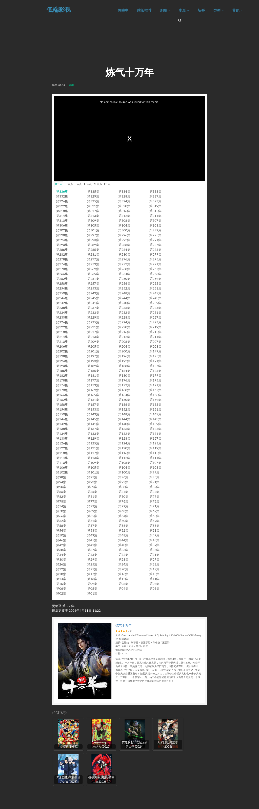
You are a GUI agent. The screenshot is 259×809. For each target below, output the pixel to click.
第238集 (62, 307)
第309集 (93, 220)
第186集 (62, 370)
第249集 (93, 293)
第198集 (62, 356)
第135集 (155, 429)
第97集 (92, 477)
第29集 (92, 559)
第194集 (62, 361)
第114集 (62, 458)
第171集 (155, 385)
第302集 (62, 230)
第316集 (124, 211)
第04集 (123, 588)
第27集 (154, 559)
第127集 (155, 438)
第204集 (124, 346)
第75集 (154, 501)
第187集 (155, 366)
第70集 (61, 511)
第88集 (123, 487)
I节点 (107, 184)
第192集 (124, 361)
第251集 (155, 288)
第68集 (123, 511)
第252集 (124, 288)
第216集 (124, 332)
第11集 (154, 579)
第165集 (93, 395)
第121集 (93, 448)
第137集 (93, 429)
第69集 (92, 511)
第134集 (62, 433)
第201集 (93, 351)
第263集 (155, 274)
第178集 (62, 380)
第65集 (92, 516)
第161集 (93, 399)
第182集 (62, 375)
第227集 (155, 317)
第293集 (93, 240)
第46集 (61, 540)
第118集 (62, 453)
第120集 (124, 448)
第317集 (93, 211)
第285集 (93, 249)
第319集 (155, 206)
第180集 (124, 375)
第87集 (154, 487)
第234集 (62, 312)
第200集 (124, 351)
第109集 (93, 462)
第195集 (155, 356)
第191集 (155, 361)
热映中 (123, 10)
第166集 (62, 395)
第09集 (92, 583)
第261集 (93, 278)
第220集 (124, 327)
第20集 (123, 569)
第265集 (93, 274)
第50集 (61, 535)
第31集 (154, 554)
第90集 (61, 487)
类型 (218, 10)
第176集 (124, 380)
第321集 (93, 206)
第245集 (93, 298)
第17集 (92, 574)
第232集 (124, 312)
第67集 (154, 511)
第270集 (62, 269)
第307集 (155, 220)
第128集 (124, 438)
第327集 (155, 196)
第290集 (62, 245)
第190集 (62, 366)
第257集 (93, 283)
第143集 (155, 419)
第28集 (123, 559)
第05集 (92, 588)
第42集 (61, 545)
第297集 (93, 235)
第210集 (62, 341)
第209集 (93, 341)
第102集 (62, 472)
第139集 (155, 424)
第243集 (155, 298)
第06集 (61, 588)
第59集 (154, 521)
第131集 (155, 433)
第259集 (155, 278)
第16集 (123, 574)
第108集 (124, 462)
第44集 (123, 540)
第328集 (124, 196)
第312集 (124, 215)
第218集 (62, 332)
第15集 (154, 574)
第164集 (124, 395)
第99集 (154, 472)
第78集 (61, 501)
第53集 (92, 530)
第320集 (124, 206)
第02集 (61, 593)
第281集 (93, 254)
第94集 (61, 482)
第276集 (124, 259)
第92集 (123, 482)
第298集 (62, 235)
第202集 (62, 351)
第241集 (93, 303)
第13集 (92, 579)
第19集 (154, 569)
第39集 (154, 545)
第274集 (62, 264)
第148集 (124, 414)
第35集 (154, 550)
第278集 (62, 259)
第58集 (61, 525)
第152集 (124, 409)
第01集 (92, 593)
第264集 (124, 274)
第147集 (155, 414)
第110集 (62, 462)
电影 (184, 10)
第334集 (124, 191)
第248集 (124, 293)
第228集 (124, 317)
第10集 (61, 583)
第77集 (92, 501)
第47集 (154, 535)
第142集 (62, 424)
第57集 (92, 525)
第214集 (62, 337)
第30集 (61, 559)
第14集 (61, 579)
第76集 (123, 501)
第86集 (61, 491)
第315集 (155, 211)
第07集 (154, 583)
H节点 (69, 184)
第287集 (155, 245)
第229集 (93, 317)
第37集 (92, 550)
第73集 (92, 506)
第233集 (93, 312)
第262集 (62, 278)
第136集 (124, 429)
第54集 (61, 530)
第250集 (62, 293)
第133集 (93, 433)
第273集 (93, 264)
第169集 (93, 390)
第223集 (155, 322)
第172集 (124, 385)
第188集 (124, 366)
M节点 (98, 184)
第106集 (62, 467)
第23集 (154, 564)
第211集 (155, 337)
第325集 (93, 201)
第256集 (124, 283)
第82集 (61, 496)
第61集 (92, 521)
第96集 (123, 477)
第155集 (155, 404)
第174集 (62, 385)
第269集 (93, 269)
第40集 (123, 545)
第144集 (124, 419)
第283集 (155, 249)
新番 (201, 10)
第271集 (155, 264)
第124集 (124, 443)
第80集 (123, 496)
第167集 (155, 390)
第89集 (92, 487)
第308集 (124, 220)
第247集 (155, 293)
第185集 (93, 370)
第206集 (62, 346)
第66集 (61, 516)
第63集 (154, 516)
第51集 (154, 530)
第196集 (124, 356)
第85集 (92, 491)
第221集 (93, 327)
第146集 (62, 419)
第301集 (93, 230)
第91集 (154, 482)
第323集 (155, 201)
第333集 (155, 191)
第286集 (62, 249)
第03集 (154, 588)
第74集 (61, 506)
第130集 (62, 438)
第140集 (124, 424)
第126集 (62, 443)
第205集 (93, 346)
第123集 (155, 443)
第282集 (62, 254)
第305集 (93, 225)
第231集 (155, 312)
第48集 (123, 535)
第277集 (93, 259)
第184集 (124, 370)
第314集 (62, 215)
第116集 (124, 453)
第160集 (124, 399)
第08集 (123, 583)
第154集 (62, 409)
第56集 (123, 525)
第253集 (93, 288)
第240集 (124, 303)
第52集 (123, 530)
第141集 (93, 424)
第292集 (124, 240)
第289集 (93, 245)
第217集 (93, 332)
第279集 (155, 254)
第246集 (62, 298)
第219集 (155, 327)
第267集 (155, 269)
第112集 (124, 458)
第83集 (154, 491)
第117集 (93, 453)
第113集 (93, 458)
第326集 (62, 201)
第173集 (93, 385)
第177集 (93, 380)
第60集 (123, 521)
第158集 (62, 404)
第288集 (124, 245)
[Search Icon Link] (180, 21)
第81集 (92, 496)
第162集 (62, 399)
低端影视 (59, 9)
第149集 (93, 414)
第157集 (93, 404)
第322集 (62, 206)
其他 (237, 10)
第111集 (155, 458)
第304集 (124, 225)
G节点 (88, 184)
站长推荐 (144, 10)
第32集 (123, 554)
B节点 (59, 184)
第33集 (92, 554)
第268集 (124, 269)
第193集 (93, 361)
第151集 (155, 409)
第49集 (92, 535)
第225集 (93, 322)
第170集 (62, 390)
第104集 (124, 467)
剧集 (165, 10)
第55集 (154, 525)
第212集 (124, 337)
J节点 (78, 184)
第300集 (124, 230)
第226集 (62, 322)
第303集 (155, 225)
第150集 (62, 414)
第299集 (155, 230)
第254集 (62, 288)
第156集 (124, 404)
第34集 (61, 554)
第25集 (92, 564)
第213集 (93, 337)
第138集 (62, 429)
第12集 (123, 579)
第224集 (124, 322)
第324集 (124, 201)
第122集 (62, 448)
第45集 (92, 540)
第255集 (155, 283)
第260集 (124, 278)
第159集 (155, 399)
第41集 (92, 545)
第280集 (124, 254)
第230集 (62, 317)
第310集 (62, 220)
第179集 (155, 375)
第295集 (155, 235)
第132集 (124, 433)
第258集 (62, 283)
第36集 (123, 550)
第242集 (62, 303)
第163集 (155, 395)
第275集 (155, 259)
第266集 (62, 274)
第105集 (93, 467)
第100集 (124, 472)
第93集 (92, 482)
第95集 (154, 477)
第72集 (123, 506)
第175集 (155, 380)
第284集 (124, 249)
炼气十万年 (123, 625)
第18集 (61, 574)
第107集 (155, 462)
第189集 (93, 366)
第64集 (123, 516)
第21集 (92, 569)
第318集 (62, 211)
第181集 (93, 375)
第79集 (154, 496)
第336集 (62, 191)
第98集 (61, 477)
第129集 (93, 438)
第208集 (124, 341)
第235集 (155, 307)
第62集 (61, 521)
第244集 (124, 298)
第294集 (62, 240)
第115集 (155, 453)
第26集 (61, 564)
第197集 (93, 356)
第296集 (124, 235)
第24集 (123, 564)
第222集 (62, 327)
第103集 (155, 467)
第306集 (62, 225)
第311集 (155, 215)
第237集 (93, 307)
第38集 (61, 550)
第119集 (155, 448)
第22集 (61, 569)
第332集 (62, 196)
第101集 (93, 472)
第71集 (154, 506)
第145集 (93, 419)
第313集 (93, 215)
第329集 (93, 196)
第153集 (93, 409)
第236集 (124, 307)
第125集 (93, 443)
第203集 (155, 346)
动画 (71, 85)
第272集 (124, 264)
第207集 (155, 341)
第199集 (155, 351)
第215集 (155, 332)
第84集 (123, 491)
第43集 (154, 540)
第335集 (93, 191)
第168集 (124, 390)
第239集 (155, 303)
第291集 (155, 240)
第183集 (155, 370)
